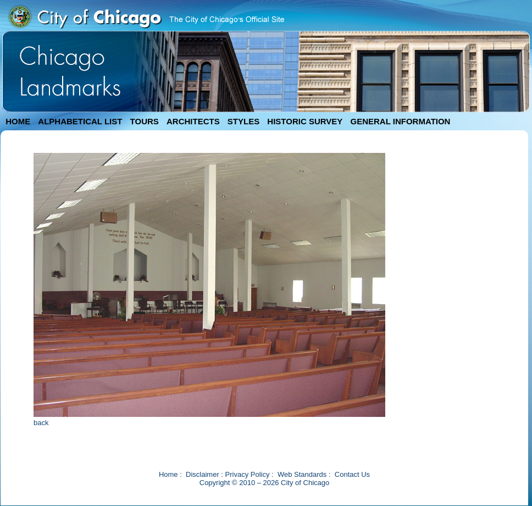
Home (168, 474)
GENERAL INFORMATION (401, 121)
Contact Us (352, 474)
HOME (17, 121)
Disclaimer (202, 474)
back (41, 423)
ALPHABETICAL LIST (80, 121)
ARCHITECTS (193, 121)
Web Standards (302, 474)
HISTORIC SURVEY (304, 121)
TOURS (144, 121)
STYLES (243, 121)
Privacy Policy (247, 474)
